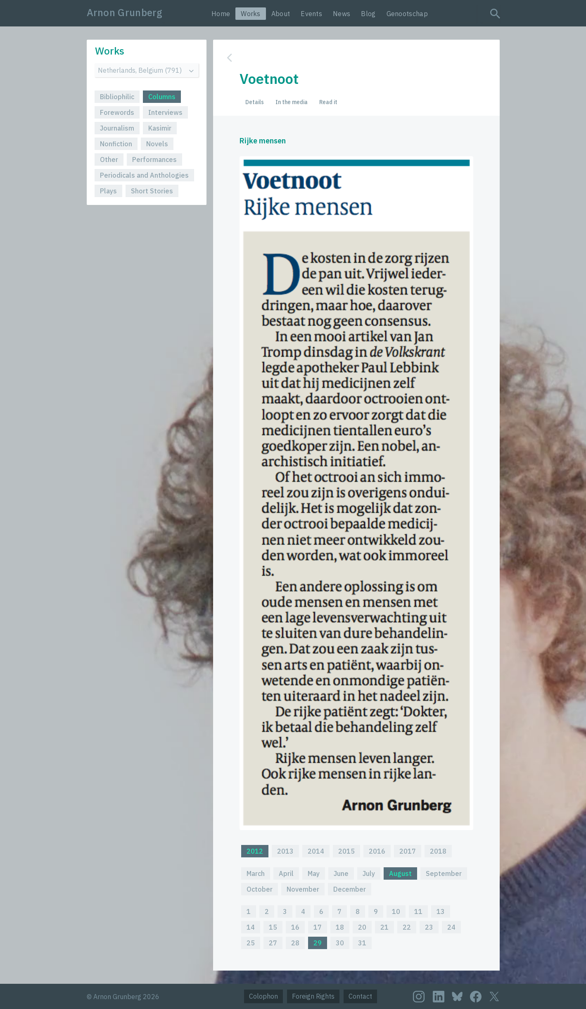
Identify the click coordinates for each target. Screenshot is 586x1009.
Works (251, 14)
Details (254, 102)
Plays (108, 191)
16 (295, 927)
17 (317, 927)
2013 (285, 851)
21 (384, 927)
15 (273, 927)
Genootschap (407, 14)
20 (362, 927)
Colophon (263, 996)
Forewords (117, 112)
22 (407, 927)
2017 (407, 851)
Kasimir (159, 128)
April (286, 873)
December (349, 889)
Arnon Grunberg (125, 12)
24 (451, 927)
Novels (157, 144)
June (341, 873)
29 (317, 943)
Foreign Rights (313, 996)
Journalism (117, 128)
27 (273, 943)
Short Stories (152, 191)
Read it (328, 102)
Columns (162, 97)
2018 (438, 851)
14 (251, 927)
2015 (346, 851)
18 (340, 927)
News (341, 14)
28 (295, 943)
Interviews (165, 112)
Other (109, 159)
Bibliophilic (117, 97)
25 (251, 943)
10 (396, 911)
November (303, 889)
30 (340, 943)
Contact (360, 996)
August (400, 873)
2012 (255, 851)
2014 (316, 851)
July (369, 873)
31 (362, 943)
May (314, 873)
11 (418, 911)
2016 (377, 851)
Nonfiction (116, 144)
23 (429, 927)
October (260, 889)
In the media (291, 102)
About (280, 14)
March (256, 873)
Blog (368, 14)
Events (311, 14)
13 (441, 911)
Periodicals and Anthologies (144, 175)
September (444, 873)
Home (220, 14)
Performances (154, 159)
